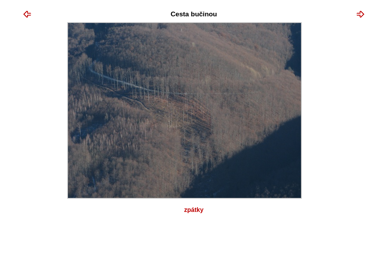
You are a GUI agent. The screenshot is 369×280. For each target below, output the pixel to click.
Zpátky (194, 209)
